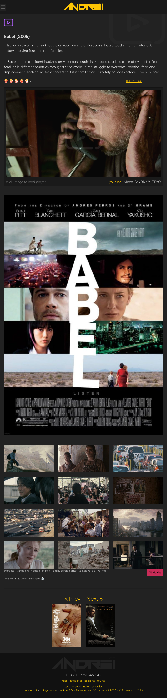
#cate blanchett (40, 570)
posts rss (89, 680)
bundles (85, 686)
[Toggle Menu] (3, 7)
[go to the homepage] (83, 7)
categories (75, 680)
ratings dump (48, 690)
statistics (97, 686)
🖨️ (42, 578)
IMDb (134, 81)
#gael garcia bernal (64, 570)
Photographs (83, 690)
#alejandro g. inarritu (92, 570)
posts (75, 686)
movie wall (31, 690)
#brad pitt (22, 570)
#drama (9, 570)
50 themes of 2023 (104, 690)
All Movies (155, 572)
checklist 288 (66, 690)
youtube (115, 181)
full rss (101, 680)
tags (64, 680)
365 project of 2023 (130, 690)
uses (67, 686)
